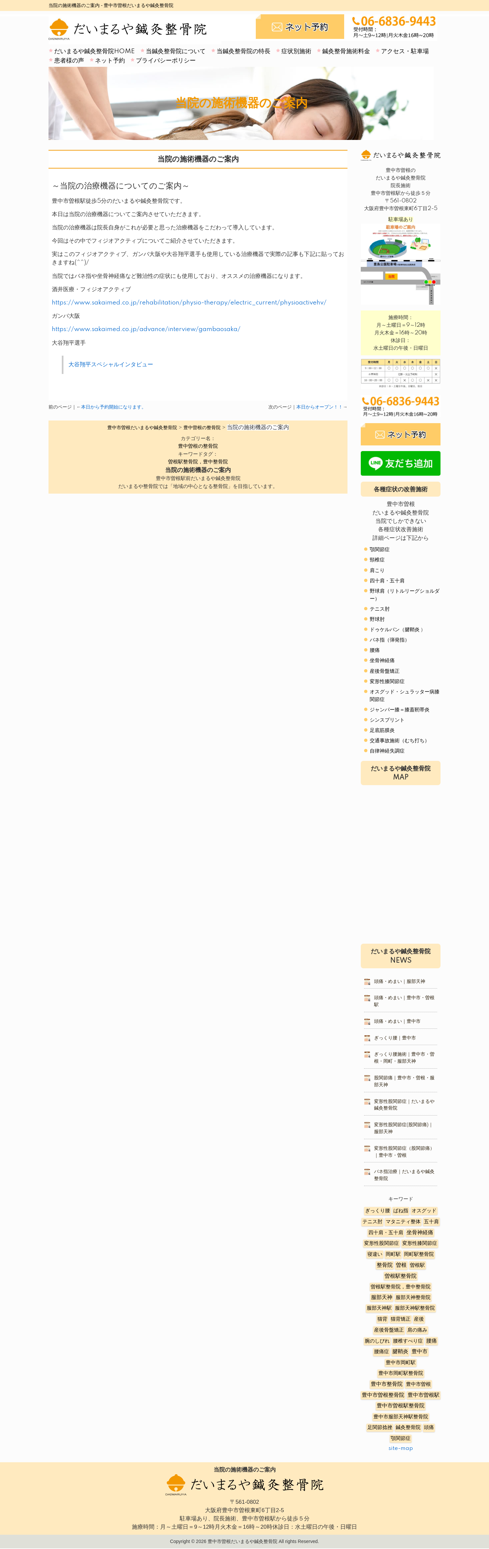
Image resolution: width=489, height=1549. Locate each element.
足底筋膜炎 (382, 730)
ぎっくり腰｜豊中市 (395, 1038)
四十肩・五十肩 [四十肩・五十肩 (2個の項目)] (385, 1233)
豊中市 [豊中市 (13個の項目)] (420, 1352)
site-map (400, 1448)
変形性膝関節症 (387, 681)
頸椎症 (377, 560)
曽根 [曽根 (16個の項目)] (401, 1265)
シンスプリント (387, 720)
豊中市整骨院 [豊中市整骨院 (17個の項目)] (387, 1384)
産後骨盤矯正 (385, 671)
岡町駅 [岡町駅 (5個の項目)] (393, 1254)
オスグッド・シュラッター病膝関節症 (405, 695)
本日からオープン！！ (319, 407)
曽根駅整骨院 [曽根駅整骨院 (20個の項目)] (401, 1276)
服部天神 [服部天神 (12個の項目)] (381, 1297)
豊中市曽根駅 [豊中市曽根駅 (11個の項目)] (424, 1395)
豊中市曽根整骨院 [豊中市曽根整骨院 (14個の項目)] (383, 1395)
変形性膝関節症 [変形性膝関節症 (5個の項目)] (419, 1243)
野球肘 (377, 619)
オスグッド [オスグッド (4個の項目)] (424, 1211)
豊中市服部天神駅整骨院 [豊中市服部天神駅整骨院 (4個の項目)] (400, 1417)
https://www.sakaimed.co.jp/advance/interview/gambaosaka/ (146, 329)
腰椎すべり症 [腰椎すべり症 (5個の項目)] (408, 1341)
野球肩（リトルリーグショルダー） (405, 595)
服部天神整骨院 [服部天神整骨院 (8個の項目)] (413, 1297)
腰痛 (375, 650)
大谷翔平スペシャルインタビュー (110, 365)
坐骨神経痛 (382, 660)
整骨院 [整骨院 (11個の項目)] (385, 1265)
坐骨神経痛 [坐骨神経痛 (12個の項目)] (420, 1233)
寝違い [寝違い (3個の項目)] (374, 1254)
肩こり (377, 570)
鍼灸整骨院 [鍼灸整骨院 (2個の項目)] (408, 1427)
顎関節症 (380, 549)
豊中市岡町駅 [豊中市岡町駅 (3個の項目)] (401, 1363)
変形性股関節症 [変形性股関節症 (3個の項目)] (381, 1243)
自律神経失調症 (387, 751)
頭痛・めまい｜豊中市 (397, 1021)
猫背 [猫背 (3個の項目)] (382, 1319)
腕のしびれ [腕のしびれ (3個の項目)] (377, 1341)
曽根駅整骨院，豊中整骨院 (198, 462)
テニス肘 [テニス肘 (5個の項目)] (372, 1222)
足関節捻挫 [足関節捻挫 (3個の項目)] (379, 1427)
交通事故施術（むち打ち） (400, 741)
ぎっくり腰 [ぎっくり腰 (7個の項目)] (377, 1211)
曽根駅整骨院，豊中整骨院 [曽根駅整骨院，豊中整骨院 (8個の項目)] (401, 1287)
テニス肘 (380, 609)
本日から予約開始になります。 (113, 407)
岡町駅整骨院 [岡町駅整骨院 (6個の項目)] (419, 1254)
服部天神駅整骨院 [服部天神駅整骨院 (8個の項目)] (415, 1308)
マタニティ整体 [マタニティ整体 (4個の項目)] (403, 1222)
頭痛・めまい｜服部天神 (399, 981)
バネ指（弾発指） (390, 640)
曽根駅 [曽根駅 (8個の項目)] (417, 1265)
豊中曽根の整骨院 (198, 446)
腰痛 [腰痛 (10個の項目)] (431, 1341)
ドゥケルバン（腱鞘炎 (395, 630)
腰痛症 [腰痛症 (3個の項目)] (381, 1352)
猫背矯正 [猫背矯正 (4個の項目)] (401, 1319)
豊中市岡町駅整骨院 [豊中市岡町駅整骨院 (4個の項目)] (400, 1373)
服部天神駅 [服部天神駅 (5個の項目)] (379, 1308)
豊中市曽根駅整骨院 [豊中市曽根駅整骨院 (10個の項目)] (401, 1406)
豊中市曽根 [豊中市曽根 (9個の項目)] (418, 1384)
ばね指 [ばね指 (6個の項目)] (400, 1211)
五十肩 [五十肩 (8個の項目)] (431, 1222)
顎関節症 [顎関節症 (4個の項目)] (401, 1438)
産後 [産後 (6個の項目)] (419, 1319)
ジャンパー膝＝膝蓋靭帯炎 (400, 710)
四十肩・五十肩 (387, 581)
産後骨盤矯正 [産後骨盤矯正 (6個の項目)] (389, 1330)
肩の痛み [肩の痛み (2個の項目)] (417, 1330)
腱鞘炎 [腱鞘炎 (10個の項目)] (400, 1352)
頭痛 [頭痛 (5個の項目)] (429, 1427)
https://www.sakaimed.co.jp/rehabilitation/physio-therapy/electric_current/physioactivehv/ (189, 303)
